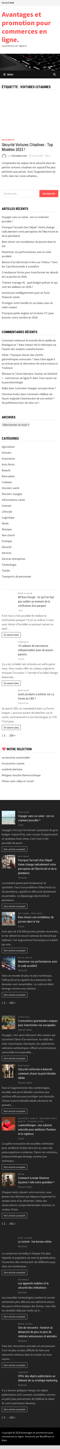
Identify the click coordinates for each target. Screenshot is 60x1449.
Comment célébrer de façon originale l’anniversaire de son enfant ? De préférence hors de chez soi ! (28, 398)
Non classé (8, 535)
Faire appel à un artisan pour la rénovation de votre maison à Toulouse (30, 363)
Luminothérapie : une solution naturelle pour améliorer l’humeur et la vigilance (37, 1129)
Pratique (7, 541)
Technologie (9, 564)
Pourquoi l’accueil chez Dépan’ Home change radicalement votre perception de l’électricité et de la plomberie (30, 231)
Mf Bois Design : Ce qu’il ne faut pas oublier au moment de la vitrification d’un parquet (36, 601)
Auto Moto (8, 139)
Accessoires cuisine (13, 763)
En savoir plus (11, 634)
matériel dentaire (12, 769)
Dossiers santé (10, 488)
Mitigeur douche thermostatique (21, 775)
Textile (6, 570)
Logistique (8, 517)
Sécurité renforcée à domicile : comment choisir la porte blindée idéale (37, 1074)
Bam (4, 1440)
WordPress (45, 1436)
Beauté (6, 470)
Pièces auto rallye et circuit (18, 781)
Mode (5, 523)
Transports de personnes (16, 576)
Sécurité (6, 547)
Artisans (6, 452)
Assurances (8, 458)
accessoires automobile (16, 757)
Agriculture (8, 447)
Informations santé (13, 500)
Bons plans (8, 476)
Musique (7, 529)
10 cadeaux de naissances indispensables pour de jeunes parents (35, 650)
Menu (8, 74)
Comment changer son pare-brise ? (35, 388)
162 (11, 1002)
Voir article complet (14, 849)
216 (11, 735)
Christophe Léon (19, 155)
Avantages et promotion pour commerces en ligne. (26, 27)
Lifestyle (7, 511)
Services (6, 553)
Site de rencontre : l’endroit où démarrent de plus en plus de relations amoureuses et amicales (37, 1332)
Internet (6, 505)
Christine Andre (11, 394)
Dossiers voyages (12, 494)
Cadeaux (7, 482)
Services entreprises (13, 559)
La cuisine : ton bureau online (34, 1241)
